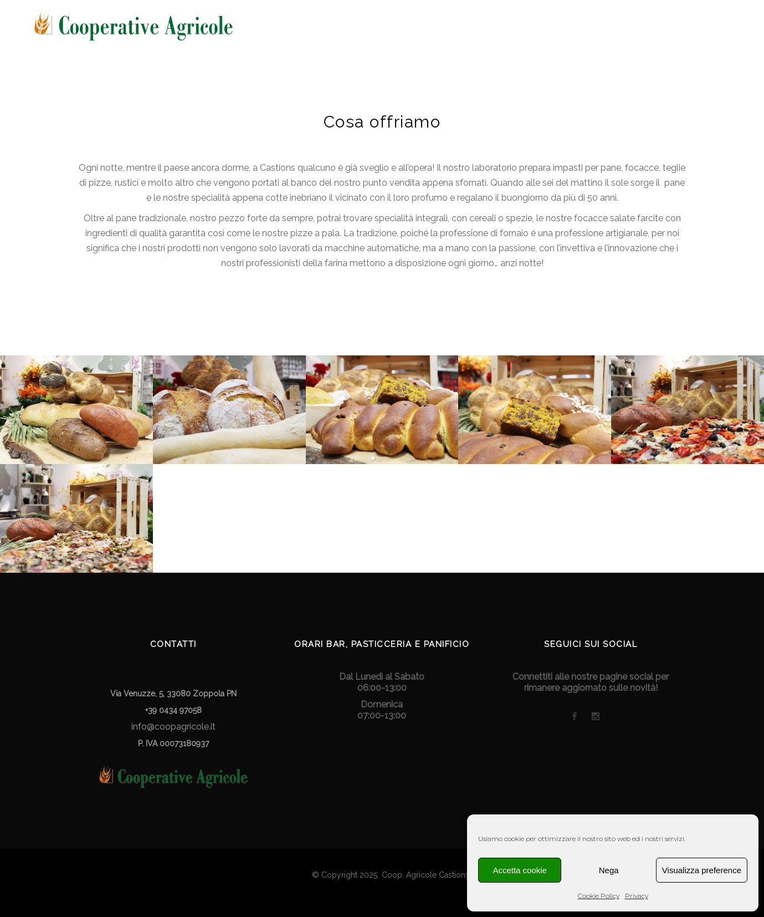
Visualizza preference (701, 870)
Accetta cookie (520, 870)
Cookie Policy (598, 895)
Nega (609, 870)
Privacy (636, 895)
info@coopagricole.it (173, 726)
